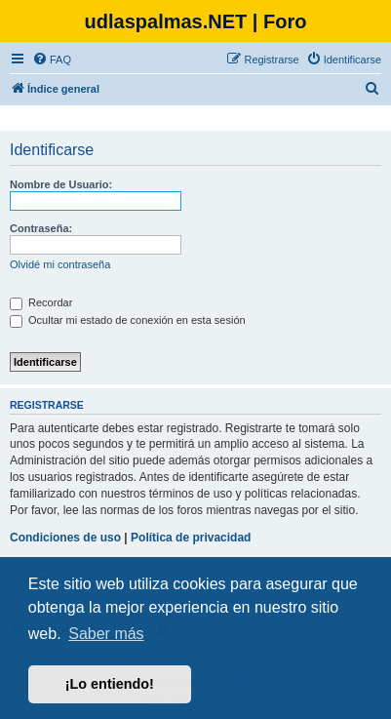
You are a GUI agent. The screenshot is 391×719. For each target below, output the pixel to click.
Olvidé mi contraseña (60, 264)
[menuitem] (51, 59)
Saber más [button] (105, 633)
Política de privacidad (191, 537)
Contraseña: (41, 228)
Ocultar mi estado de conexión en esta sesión (128, 320)
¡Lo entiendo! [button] (109, 684)
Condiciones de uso (65, 537)
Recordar (41, 302)
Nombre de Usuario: (61, 184)
